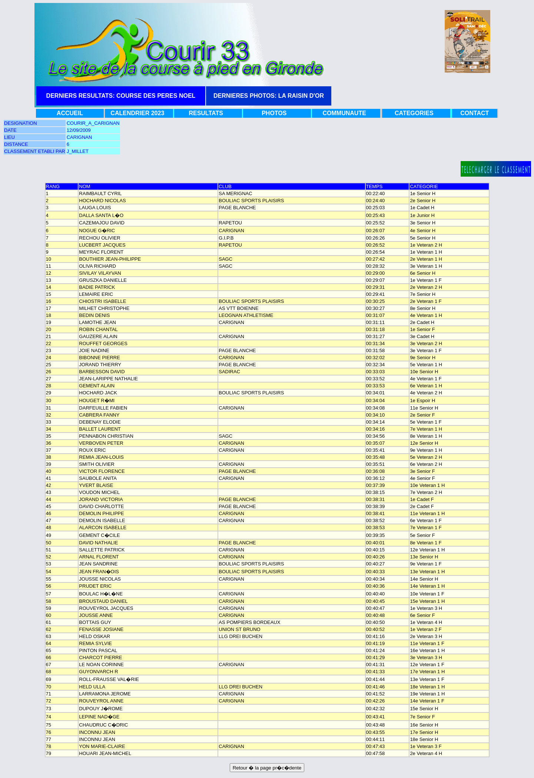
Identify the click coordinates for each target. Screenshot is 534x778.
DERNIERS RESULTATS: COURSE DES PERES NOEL (121, 96)
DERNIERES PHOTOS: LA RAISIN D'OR (268, 96)
